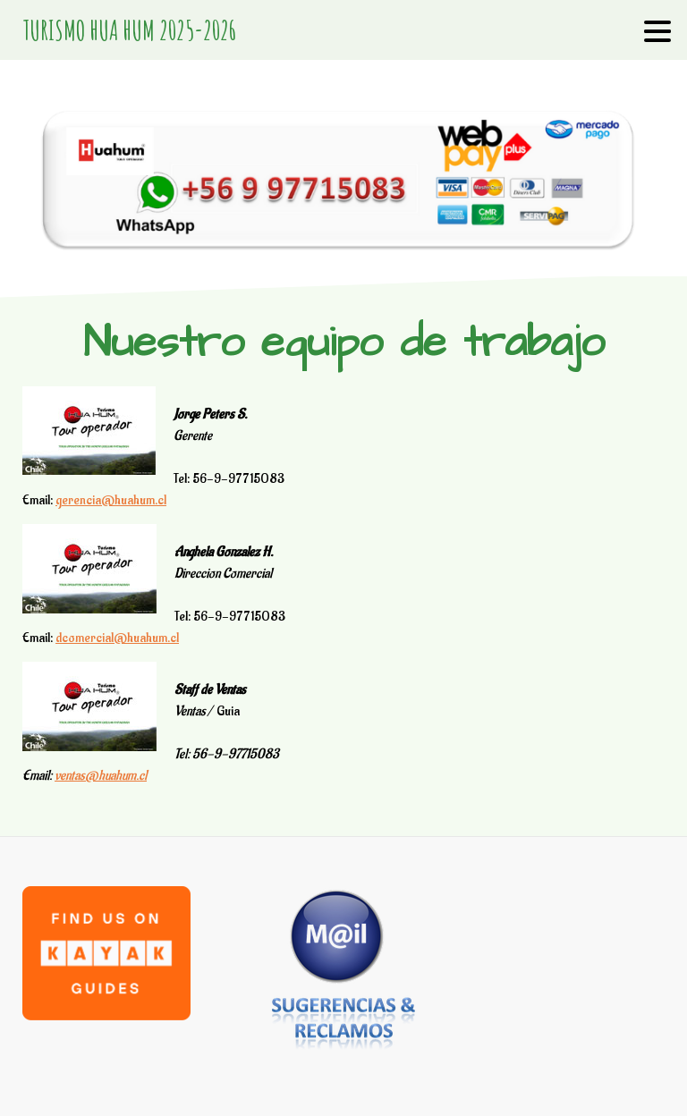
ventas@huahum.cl (101, 775)
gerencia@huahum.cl (110, 500)
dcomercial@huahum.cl (117, 638)
